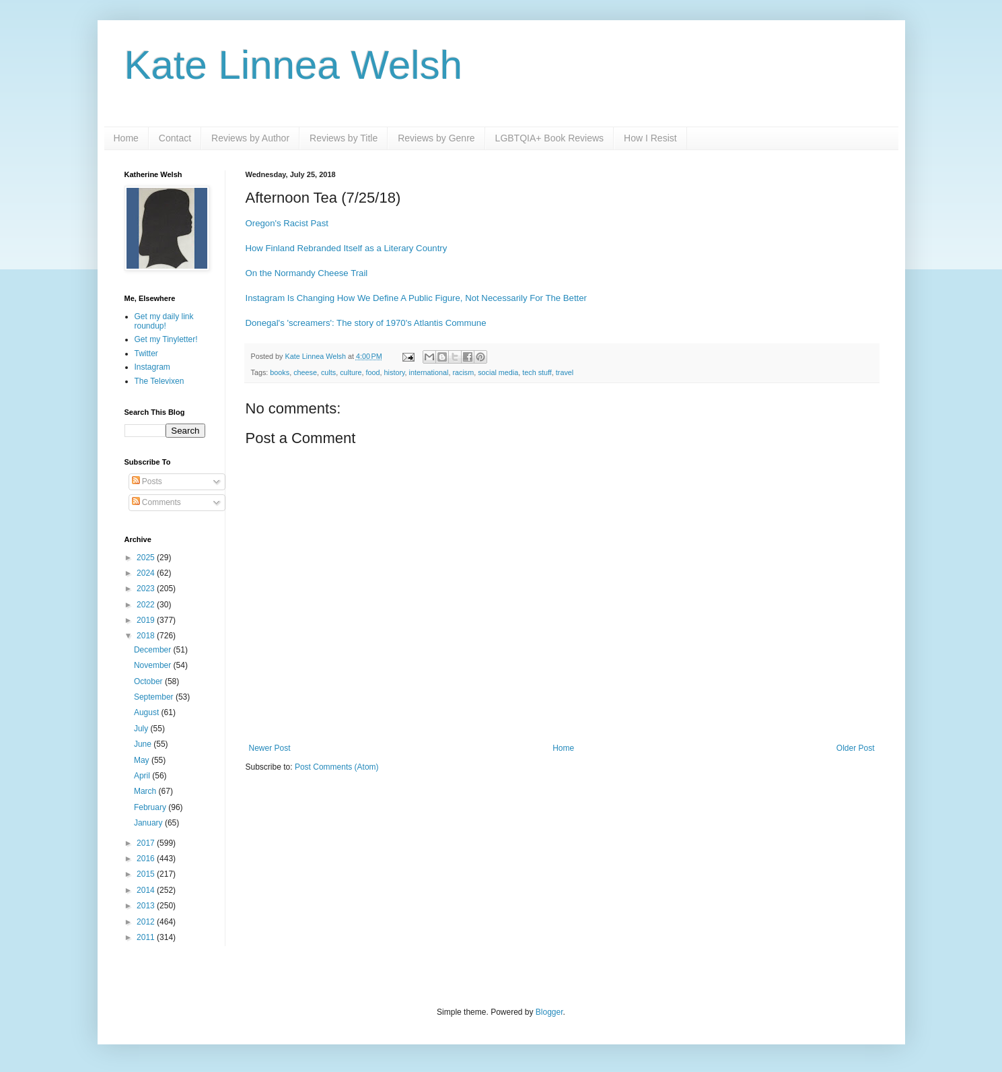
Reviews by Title (344, 138)
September (155, 697)
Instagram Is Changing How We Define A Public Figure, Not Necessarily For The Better (416, 298)
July (142, 728)
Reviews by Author (250, 138)
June (143, 744)
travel (564, 372)
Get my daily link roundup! (164, 321)
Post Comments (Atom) (337, 767)
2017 (147, 843)
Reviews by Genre (436, 138)
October (149, 681)
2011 (147, 937)
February (151, 807)
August (148, 712)
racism (463, 372)
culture (350, 372)
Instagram (152, 367)
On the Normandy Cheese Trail (307, 273)
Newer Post (270, 748)
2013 (147, 905)
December (154, 650)
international (429, 372)
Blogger (549, 1012)
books (279, 372)
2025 (147, 557)
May (142, 760)
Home (126, 138)
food (373, 372)
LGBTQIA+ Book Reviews (549, 138)
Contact (175, 138)
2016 (147, 858)
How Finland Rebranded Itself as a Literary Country (347, 248)
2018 (147, 635)
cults (328, 372)
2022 (147, 604)
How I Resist (650, 138)
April (143, 775)
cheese (305, 372)
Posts (147, 481)
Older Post (855, 748)
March (146, 791)
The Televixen (159, 381)
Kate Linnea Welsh (293, 65)
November (154, 665)
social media (498, 372)
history (394, 372)
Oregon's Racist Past (287, 223)
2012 (147, 922)
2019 (147, 620)
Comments (156, 502)
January (149, 823)
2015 (147, 874)
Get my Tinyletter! (166, 339)
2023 (147, 588)
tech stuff (537, 372)
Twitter (146, 353)
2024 (147, 573)
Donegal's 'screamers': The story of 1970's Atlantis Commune (366, 323)
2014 (147, 890)
